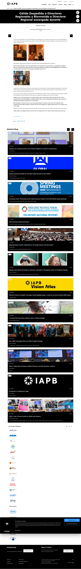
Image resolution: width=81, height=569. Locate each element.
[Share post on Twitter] (20, 121)
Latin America (17, 116)
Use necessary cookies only (71, 559)
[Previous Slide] (9, 36)
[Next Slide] (71, 36)
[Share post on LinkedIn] (23, 121)
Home (8, 8)
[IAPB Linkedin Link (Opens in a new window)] (60, 1)
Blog (11, 8)
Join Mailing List (68, 551)
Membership (71, 1)
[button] (65, 1)
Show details (17, 565)
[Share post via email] (25, 121)
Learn (48, 4)
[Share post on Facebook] (18, 121)
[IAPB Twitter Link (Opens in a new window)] (57, 1)
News (69, 4)
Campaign (42, 4)
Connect (60, 4)
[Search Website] (73, 5)
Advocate (53, 4)
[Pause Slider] (69, 426)
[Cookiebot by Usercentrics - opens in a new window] (7, 567)
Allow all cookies (72, 555)
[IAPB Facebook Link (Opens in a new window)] (58, 1)
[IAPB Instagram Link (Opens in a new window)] (61, 1)
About (65, 4)
